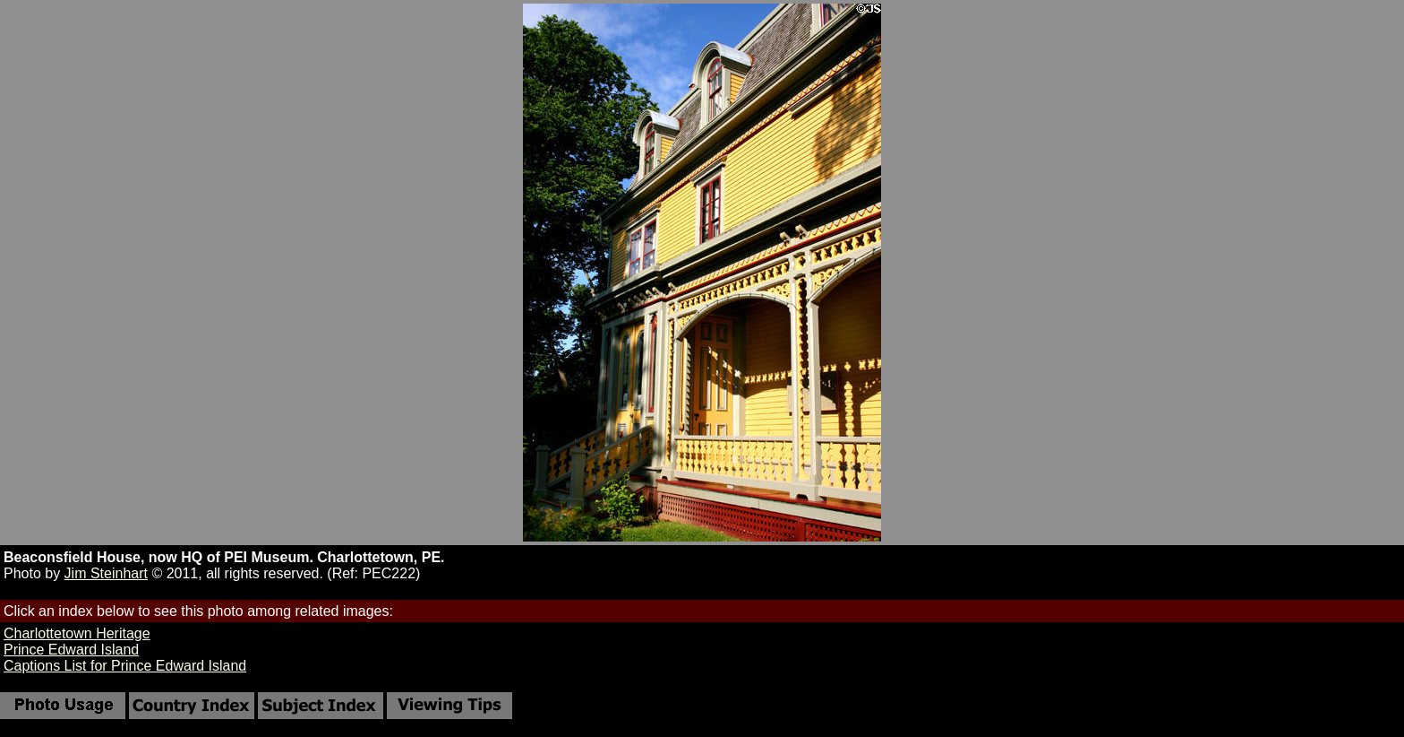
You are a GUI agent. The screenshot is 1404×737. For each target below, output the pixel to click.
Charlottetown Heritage (77, 633)
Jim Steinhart (106, 573)
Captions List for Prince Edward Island (125, 665)
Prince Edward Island (71, 649)
